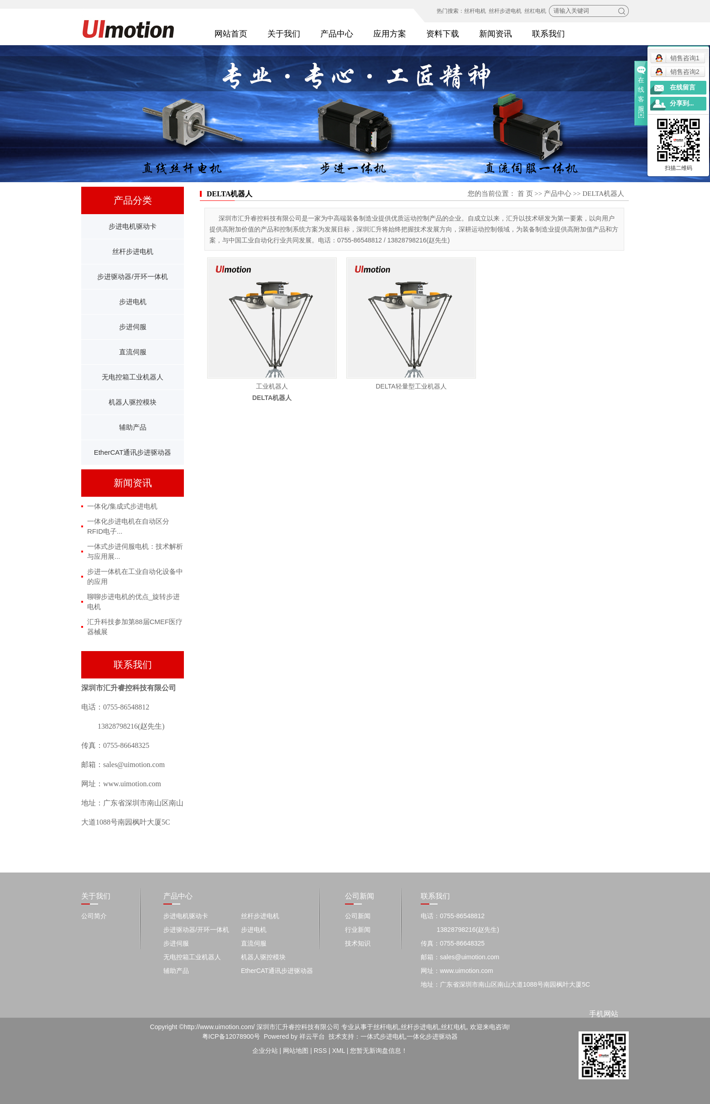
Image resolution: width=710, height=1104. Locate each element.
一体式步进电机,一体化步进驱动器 (409, 1036)
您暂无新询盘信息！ (378, 1050)
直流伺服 (132, 352)
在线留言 (682, 87)
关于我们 (283, 33)
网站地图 (295, 1050)
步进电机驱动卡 (133, 226)
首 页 (525, 193)
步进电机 (132, 301)
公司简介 (94, 916)
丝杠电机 (535, 11)
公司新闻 (358, 916)
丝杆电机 (475, 11)
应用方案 (389, 33)
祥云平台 (312, 1036)
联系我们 (548, 33)
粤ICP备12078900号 (231, 1036)
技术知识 (358, 943)
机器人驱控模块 (133, 402)
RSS (320, 1050)
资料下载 (442, 33)
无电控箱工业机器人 (132, 377)
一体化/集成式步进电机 (122, 506)
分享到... (682, 103)
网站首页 (230, 33)
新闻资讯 (495, 33)
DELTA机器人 (603, 193)
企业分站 (265, 1050)
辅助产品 (132, 427)
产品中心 (336, 33)
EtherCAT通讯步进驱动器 (133, 452)
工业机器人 (272, 386)
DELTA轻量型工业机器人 (411, 386)
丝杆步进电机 (505, 11)
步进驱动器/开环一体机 (132, 276)
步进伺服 (132, 327)
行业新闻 (358, 929)
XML (338, 1050)
